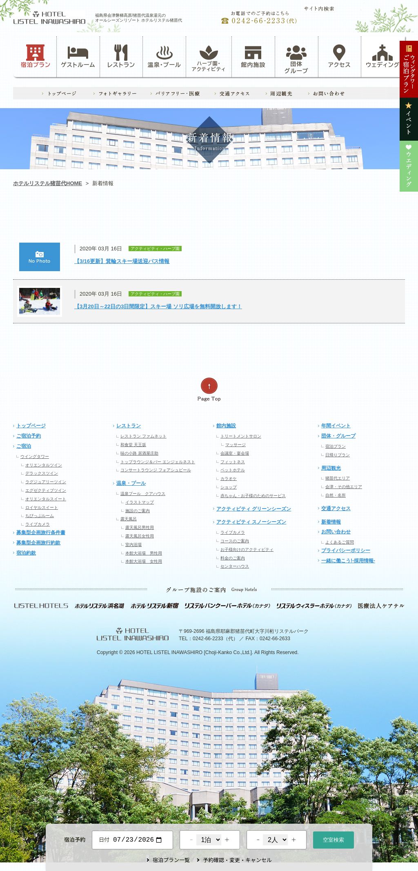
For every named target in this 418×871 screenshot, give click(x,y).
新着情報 (331, 522)
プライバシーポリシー (345, 550)
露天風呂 (128, 519)
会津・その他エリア (343, 486)
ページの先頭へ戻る (209, 389)
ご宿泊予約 (28, 436)
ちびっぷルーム (39, 515)
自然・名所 (335, 495)
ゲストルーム (78, 56)
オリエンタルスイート (45, 499)
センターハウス (234, 566)
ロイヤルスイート (41, 507)
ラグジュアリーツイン (45, 482)
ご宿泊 (23, 446)
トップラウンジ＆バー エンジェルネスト (157, 462)
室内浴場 (133, 544)
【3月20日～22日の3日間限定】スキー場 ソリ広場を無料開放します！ (158, 306)
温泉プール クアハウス (142, 493)
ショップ (228, 487)
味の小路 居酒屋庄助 (139, 453)
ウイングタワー (34, 456)
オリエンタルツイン (43, 465)
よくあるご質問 (339, 542)
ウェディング (383, 56)
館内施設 (253, 56)
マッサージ (235, 444)
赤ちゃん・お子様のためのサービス (253, 495)
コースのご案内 (234, 541)
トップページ (31, 426)
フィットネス (232, 462)
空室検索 (333, 839)
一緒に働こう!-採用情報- (348, 561)
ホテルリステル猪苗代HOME (47, 183)
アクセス (339, 56)
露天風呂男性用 (139, 527)
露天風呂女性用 (139, 536)
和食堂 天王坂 (133, 444)
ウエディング (365, 218)
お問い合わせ (336, 532)
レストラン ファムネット (143, 436)
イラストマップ (139, 502)
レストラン (121, 56)
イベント (287, 218)
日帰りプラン (337, 455)
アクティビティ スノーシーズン (251, 522)
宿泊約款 (26, 553)
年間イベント (336, 426)
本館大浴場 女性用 (143, 561)
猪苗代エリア (337, 478)
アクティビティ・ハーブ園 (130, 218)
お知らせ (52, 218)
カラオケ (228, 478)
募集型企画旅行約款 (38, 543)
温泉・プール (164, 56)
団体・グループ (338, 436)
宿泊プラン (36, 56)
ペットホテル (232, 470)
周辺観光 (331, 468)
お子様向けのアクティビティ (246, 549)
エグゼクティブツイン (45, 490)
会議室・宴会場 (234, 453)
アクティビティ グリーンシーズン (253, 509)
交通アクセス (336, 508)
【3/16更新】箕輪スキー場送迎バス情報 (121, 261)
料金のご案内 (232, 558)
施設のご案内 (137, 510)
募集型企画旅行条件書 (40, 532)
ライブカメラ (37, 524)
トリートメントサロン (240, 436)
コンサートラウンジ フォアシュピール (155, 470)
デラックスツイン (41, 473)
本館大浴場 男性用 (143, 553)
